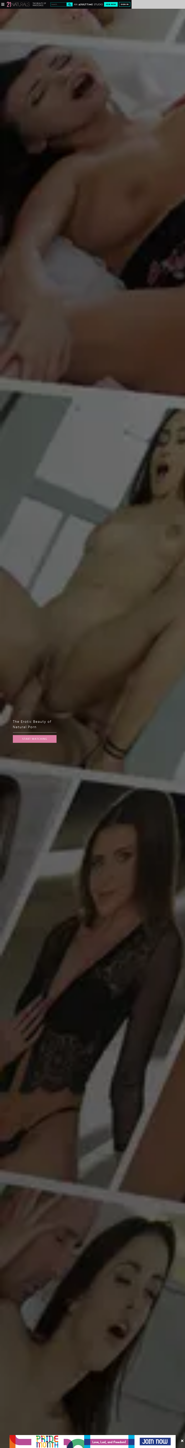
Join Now (111, 4)
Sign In (124, 4)
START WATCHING (34, 739)
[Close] (182, 1441)
